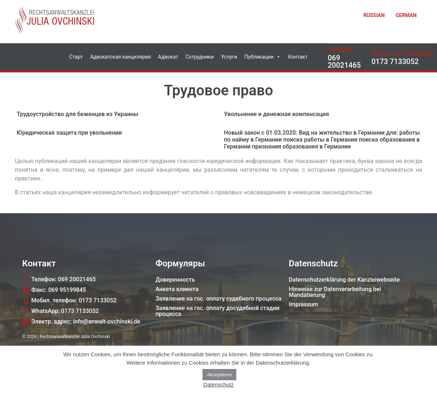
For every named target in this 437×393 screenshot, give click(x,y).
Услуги (229, 57)
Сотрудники (199, 57)
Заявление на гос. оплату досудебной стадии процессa (218, 311)
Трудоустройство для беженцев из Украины (78, 114)
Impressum (303, 304)
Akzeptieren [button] (219, 374)
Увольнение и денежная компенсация (276, 114)
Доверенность (175, 279)
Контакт (297, 57)
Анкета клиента (177, 289)
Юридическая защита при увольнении (69, 132)
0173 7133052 (395, 61)
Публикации (262, 57)
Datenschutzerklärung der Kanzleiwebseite (344, 279)
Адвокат (168, 57)
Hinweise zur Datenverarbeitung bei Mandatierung (335, 292)
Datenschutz (218, 384)
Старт (76, 57)
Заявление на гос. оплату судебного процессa (218, 298)
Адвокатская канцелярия (120, 57)
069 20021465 (344, 61)
